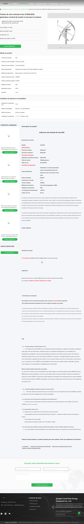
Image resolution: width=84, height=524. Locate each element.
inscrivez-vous (79, 514)
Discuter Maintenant (10, 46)
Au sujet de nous (42, 3)
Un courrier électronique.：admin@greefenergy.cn (12, 505)
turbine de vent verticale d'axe (20, 9)
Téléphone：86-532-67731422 (8, 502)
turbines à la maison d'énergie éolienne (31, 448)
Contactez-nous (53, 3)
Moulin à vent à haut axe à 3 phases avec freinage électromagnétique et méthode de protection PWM (9, 207)
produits (10, 9)
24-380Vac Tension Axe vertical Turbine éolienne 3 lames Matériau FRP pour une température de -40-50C (9, 236)
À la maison (4, 9)
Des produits (23, 3)
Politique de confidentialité (11, 522)
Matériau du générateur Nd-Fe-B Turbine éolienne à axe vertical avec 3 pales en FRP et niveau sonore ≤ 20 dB (9, 149)
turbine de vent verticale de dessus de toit (62, 446)
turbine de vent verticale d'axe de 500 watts (41, 446)
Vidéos (32, 3)
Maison (15, 3)
